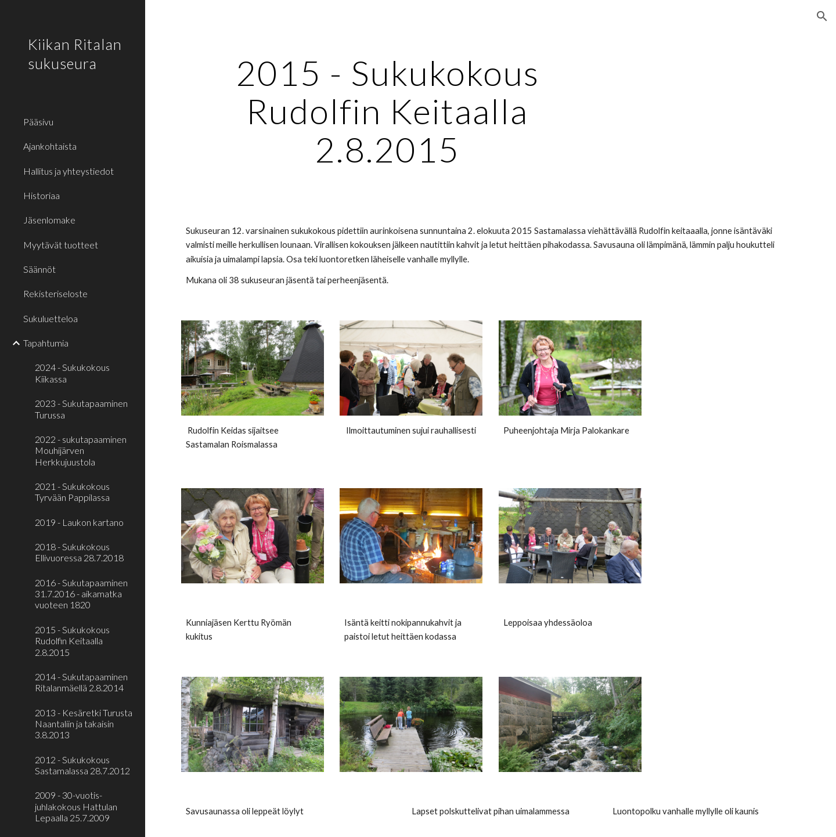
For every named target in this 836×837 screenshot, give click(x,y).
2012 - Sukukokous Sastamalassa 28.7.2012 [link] (82, 765)
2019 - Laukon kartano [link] (79, 522)
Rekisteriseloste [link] (55, 293)
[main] (387, 111)
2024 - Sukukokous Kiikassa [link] (72, 373)
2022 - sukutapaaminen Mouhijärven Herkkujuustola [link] (81, 450)
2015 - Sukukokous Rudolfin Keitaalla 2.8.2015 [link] (72, 641)
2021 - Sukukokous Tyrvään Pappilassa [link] (72, 492)
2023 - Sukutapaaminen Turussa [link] (81, 409)
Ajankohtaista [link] (50, 145)
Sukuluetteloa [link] (50, 318)
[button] (822, 16)
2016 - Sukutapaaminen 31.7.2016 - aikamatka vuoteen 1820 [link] (81, 594)
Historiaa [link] (41, 195)
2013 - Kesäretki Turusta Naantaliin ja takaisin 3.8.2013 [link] (83, 724)
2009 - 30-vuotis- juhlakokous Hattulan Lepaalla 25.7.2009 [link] (76, 806)
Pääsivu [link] (38, 121)
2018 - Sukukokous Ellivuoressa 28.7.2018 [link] (79, 552)
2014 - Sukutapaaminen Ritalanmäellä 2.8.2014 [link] (81, 682)
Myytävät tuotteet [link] (60, 244)
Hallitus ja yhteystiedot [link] (68, 170)
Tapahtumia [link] (46, 342)
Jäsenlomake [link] (49, 219)
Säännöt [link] (39, 269)
